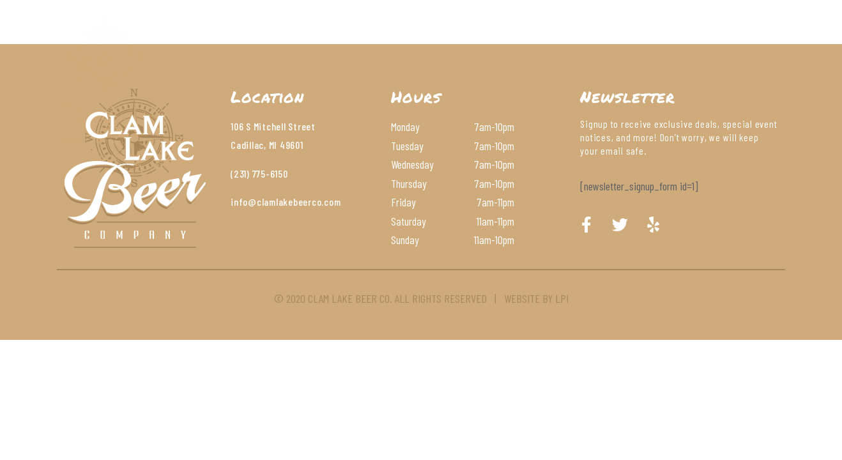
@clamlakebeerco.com (294, 201)
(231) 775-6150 (259, 173)
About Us (255, 41)
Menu (319, 41)
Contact (552, 41)
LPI (562, 298)
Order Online (634, 41)
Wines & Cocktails (456, 41)
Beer (369, 41)
